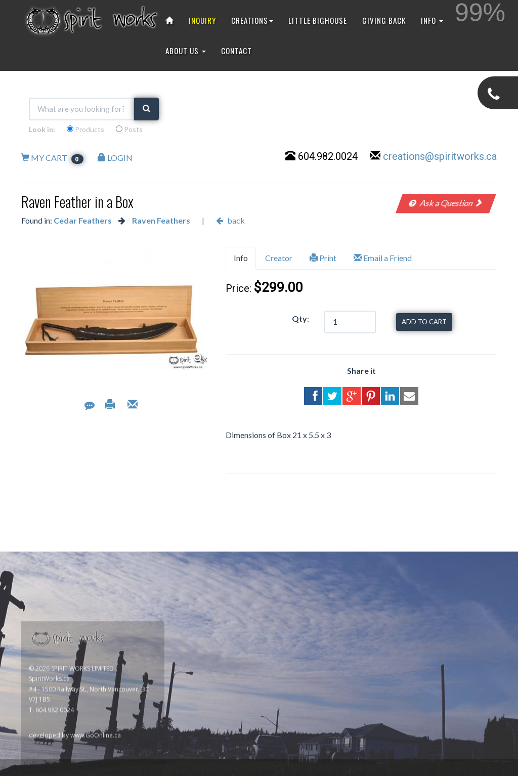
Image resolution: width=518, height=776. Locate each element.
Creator (278, 258)
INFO (432, 20)
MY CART (52, 157)
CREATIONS (252, 20)
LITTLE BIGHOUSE (317, 20)
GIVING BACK (384, 20)
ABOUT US (185, 50)
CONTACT (236, 50)
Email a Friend (383, 258)
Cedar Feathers (83, 220)
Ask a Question (446, 202)
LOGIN (115, 157)
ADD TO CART (424, 322)
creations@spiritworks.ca (440, 156)
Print (323, 258)
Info (241, 258)
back (230, 220)
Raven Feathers (161, 220)
